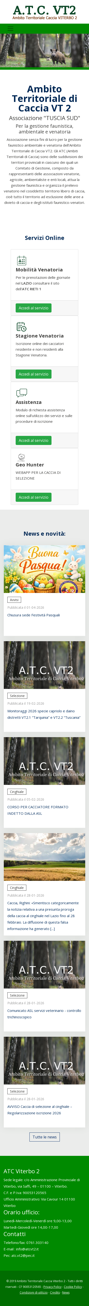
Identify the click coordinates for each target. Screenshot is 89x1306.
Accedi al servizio (33, 308)
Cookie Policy (73, 1287)
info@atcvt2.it (27, 1249)
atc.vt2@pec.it (23, 1255)
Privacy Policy (52, 1287)
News (66, 1292)
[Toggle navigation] (10, 28)
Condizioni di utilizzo (34, 1292)
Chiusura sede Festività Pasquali (33, 615)
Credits (55, 1292)
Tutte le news (45, 1137)
